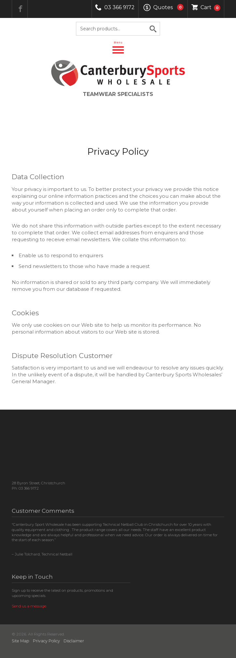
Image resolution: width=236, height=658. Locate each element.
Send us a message (29, 606)
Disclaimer (74, 640)
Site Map (20, 640)
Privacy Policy (46, 640)
